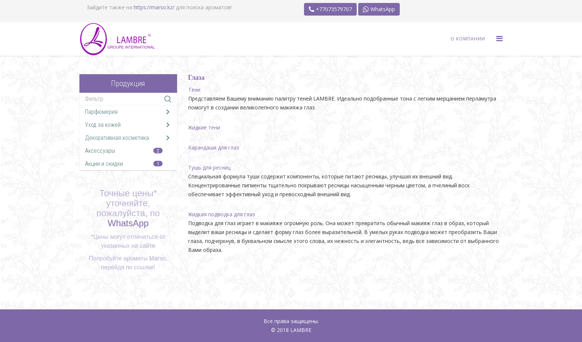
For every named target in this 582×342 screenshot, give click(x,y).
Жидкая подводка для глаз (221, 214)
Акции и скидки (104, 163)
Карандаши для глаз (213, 147)
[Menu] (499, 38)
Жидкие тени (204, 127)
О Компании (468, 39)
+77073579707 (330, 9)
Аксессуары (100, 150)
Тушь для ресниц (209, 167)
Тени (194, 89)
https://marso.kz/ (154, 7)
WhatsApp (379, 9)
